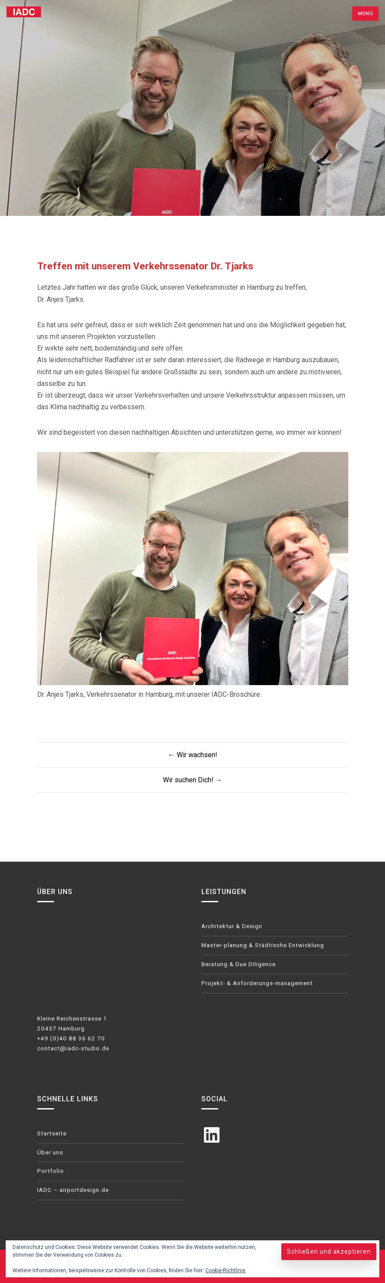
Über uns (50, 1152)
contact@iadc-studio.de (73, 1048)
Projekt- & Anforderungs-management (257, 983)
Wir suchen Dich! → (192, 780)
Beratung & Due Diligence (238, 964)
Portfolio (50, 1171)
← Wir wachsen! (192, 755)
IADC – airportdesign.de (73, 1190)
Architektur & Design (231, 926)
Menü (365, 13)
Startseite (52, 1133)
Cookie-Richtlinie (225, 1270)
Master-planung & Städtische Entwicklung (262, 945)
